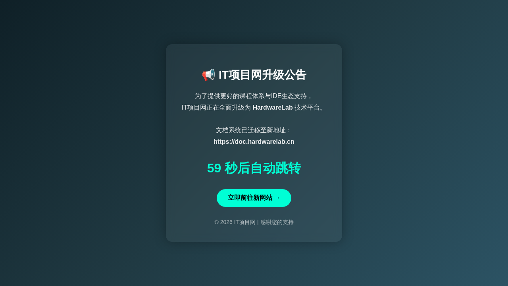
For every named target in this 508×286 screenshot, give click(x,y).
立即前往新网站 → (254, 197)
